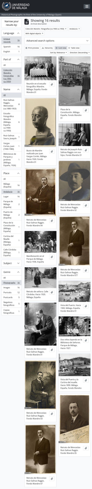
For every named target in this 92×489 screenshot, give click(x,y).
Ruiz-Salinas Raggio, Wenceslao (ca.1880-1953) (11, 104)
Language (8, 33)
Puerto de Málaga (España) (11, 215)
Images (11, 288)
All (4, 65)
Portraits (11, 293)
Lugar (11, 197)
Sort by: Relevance (57, 52)
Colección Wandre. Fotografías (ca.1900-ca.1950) (11, 76)
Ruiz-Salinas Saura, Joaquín (11, 137)
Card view (61, 48)
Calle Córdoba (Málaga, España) (11, 252)
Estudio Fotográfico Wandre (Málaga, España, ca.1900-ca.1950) (11, 122)
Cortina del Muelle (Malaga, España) (11, 240)
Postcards (11, 298)
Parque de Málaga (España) (11, 204)
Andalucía (11, 192)
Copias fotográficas (11, 311)
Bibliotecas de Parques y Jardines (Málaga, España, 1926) (11, 160)
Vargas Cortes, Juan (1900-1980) (11, 146)
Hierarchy (47, 48)
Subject (7, 263)
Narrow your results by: (12, 23)
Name (6, 89)
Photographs (11, 283)
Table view (73, 48)
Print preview (32, 48)
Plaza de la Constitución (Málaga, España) (11, 227)
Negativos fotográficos (11, 303)
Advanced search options (40, 40)
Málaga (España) (11, 185)
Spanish (11, 47)
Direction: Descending (79, 52)
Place (6, 173)
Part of (7, 59)
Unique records (11, 40)
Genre (6, 272)
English (11, 52)
